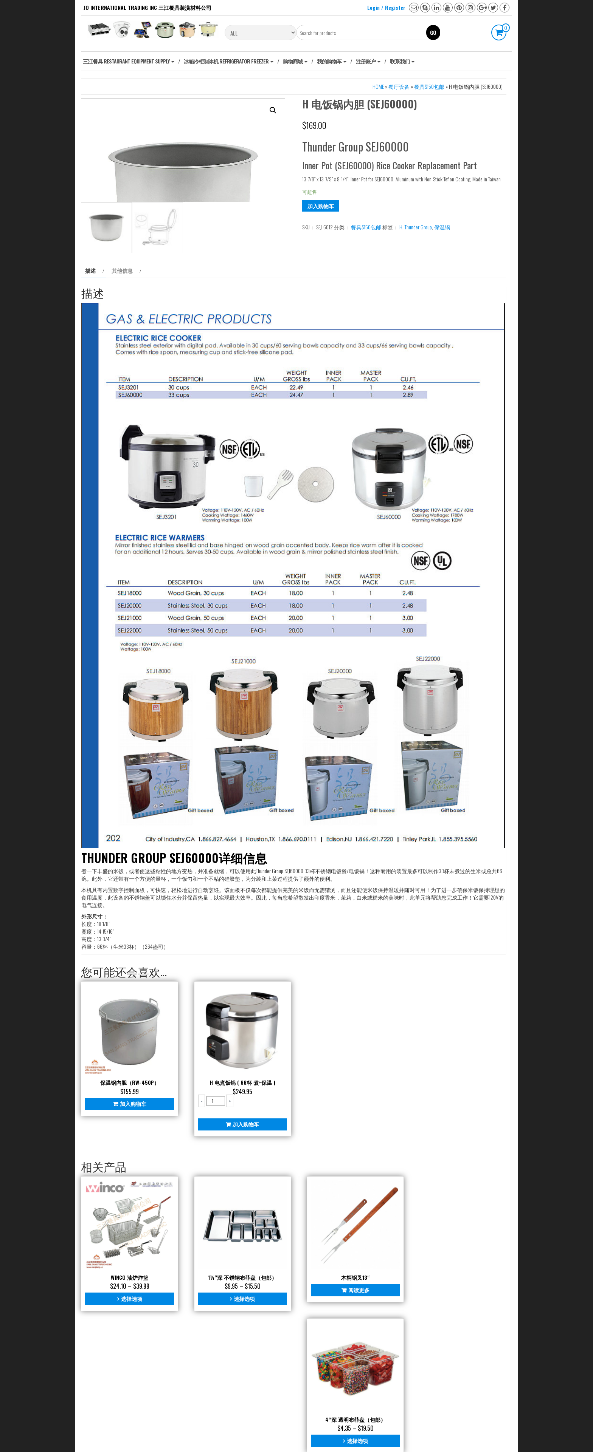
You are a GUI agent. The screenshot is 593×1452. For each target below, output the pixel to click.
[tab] (93, 370)
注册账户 (368, 61)
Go (433, 32)
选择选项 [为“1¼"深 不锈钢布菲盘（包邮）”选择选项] (239, 1392)
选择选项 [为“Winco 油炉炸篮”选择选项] (129, 1392)
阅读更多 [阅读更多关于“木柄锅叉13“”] (351, 1383)
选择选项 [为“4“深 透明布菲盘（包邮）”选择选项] (459, 1392)
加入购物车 (320, 206)
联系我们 (402, 61)
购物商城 (295, 61)
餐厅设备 (399, 86)
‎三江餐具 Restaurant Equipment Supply (128, 61)
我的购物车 (331, 61)
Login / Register (386, 7)
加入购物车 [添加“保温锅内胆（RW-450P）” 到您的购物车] (131, 1200)
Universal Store (324, 1437)
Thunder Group (418, 227)
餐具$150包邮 (429, 86)
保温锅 (442, 227)
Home (378, 86)
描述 (90, 370)
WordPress (278, 1437)
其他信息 (122, 370)
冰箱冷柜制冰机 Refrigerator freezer (228, 61)
